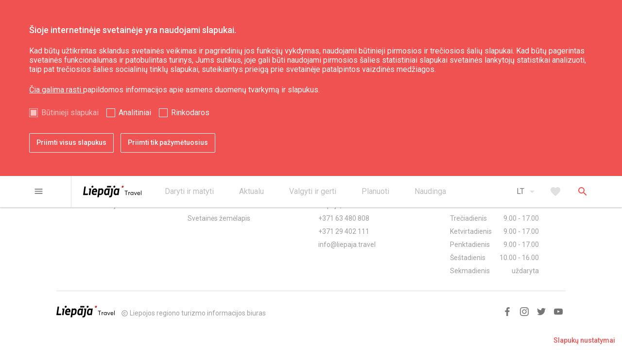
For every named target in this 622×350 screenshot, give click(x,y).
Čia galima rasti (56, 89)
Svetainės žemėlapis (219, 218)
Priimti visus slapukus (71, 142)
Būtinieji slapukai (70, 112)
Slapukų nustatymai (584, 340)
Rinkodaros (190, 112)
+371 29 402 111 (343, 231)
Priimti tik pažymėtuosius (168, 142)
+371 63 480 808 (343, 218)
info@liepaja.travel (347, 244)
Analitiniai (135, 112)
